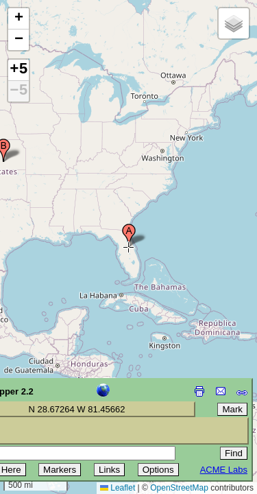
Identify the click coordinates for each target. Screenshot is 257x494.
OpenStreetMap (179, 488)
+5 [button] (18, 70)
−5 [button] (18, 91)
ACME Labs (223, 469)
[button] (129, 235)
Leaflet (117, 488)
